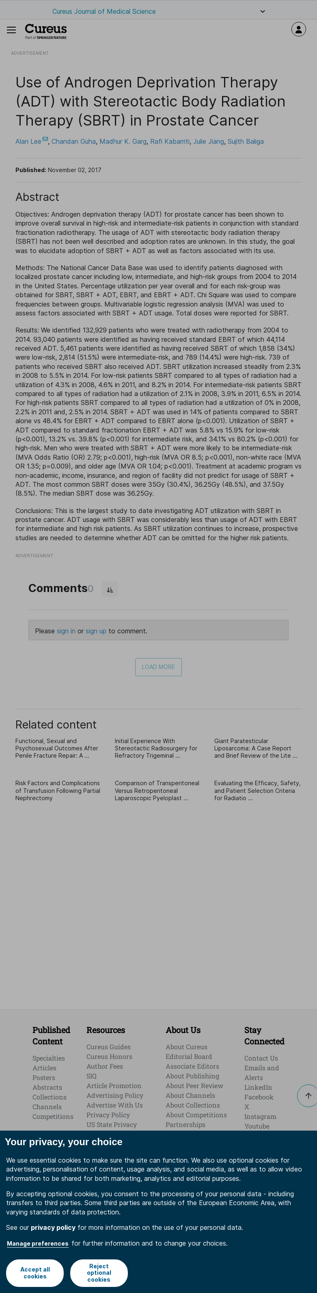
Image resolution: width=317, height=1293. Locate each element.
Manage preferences (38, 1243)
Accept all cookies (35, 1273)
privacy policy (53, 1227)
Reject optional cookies (99, 1273)
